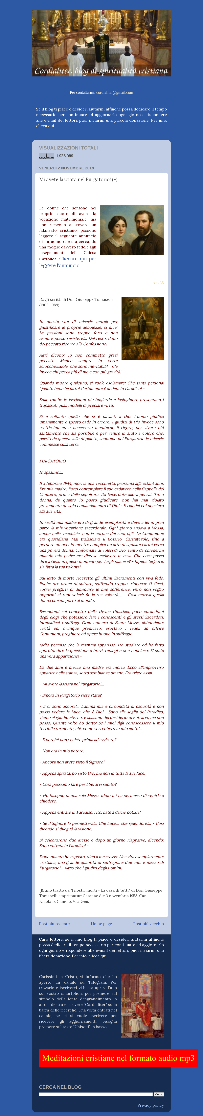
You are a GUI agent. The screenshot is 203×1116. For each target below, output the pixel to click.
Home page (101, 923)
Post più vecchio (148, 923)
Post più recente (54, 923)
